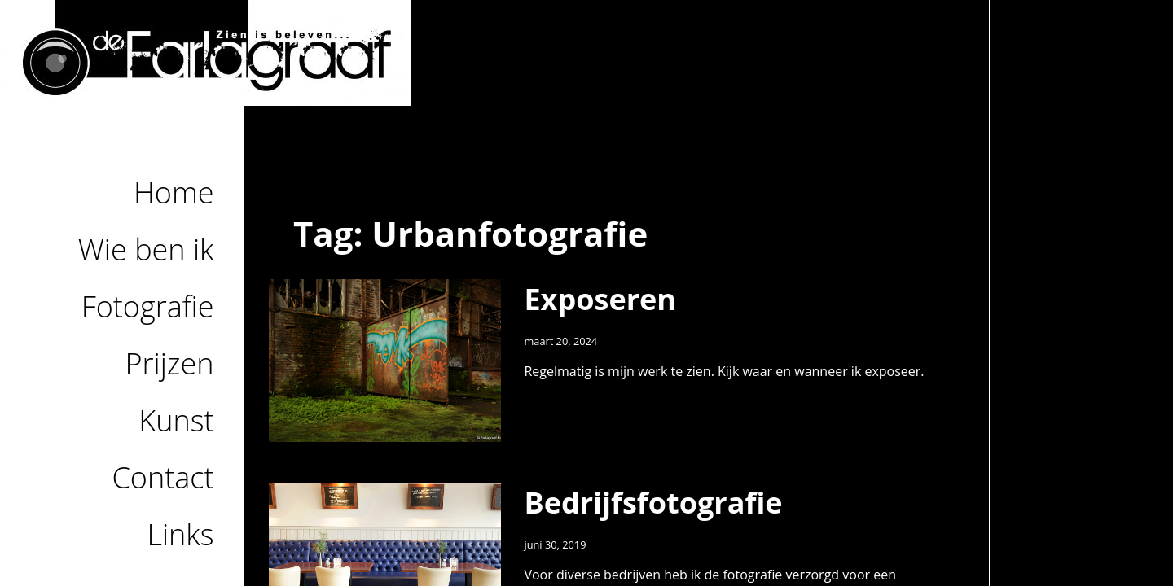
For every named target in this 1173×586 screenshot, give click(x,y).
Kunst (175, 420)
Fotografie (147, 306)
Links (180, 534)
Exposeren (600, 299)
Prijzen (169, 363)
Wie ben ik (146, 249)
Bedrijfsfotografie (653, 503)
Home (174, 192)
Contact (163, 477)
